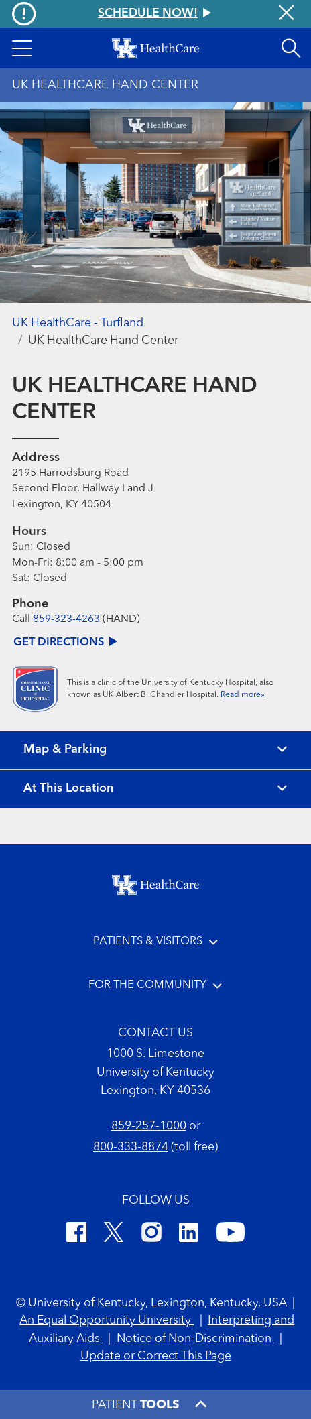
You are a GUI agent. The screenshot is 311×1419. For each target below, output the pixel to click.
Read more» (243, 695)
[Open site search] (291, 48)
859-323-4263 (68, 619)
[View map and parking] (155, 750)
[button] (22, 48)
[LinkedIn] (188, 1234)
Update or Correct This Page (155, 1356)
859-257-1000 (148, 1126)
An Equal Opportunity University (106, 1321)
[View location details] (155, 789)
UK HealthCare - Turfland (77, 323)
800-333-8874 (130, 1147)
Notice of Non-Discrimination (195, 1339)
